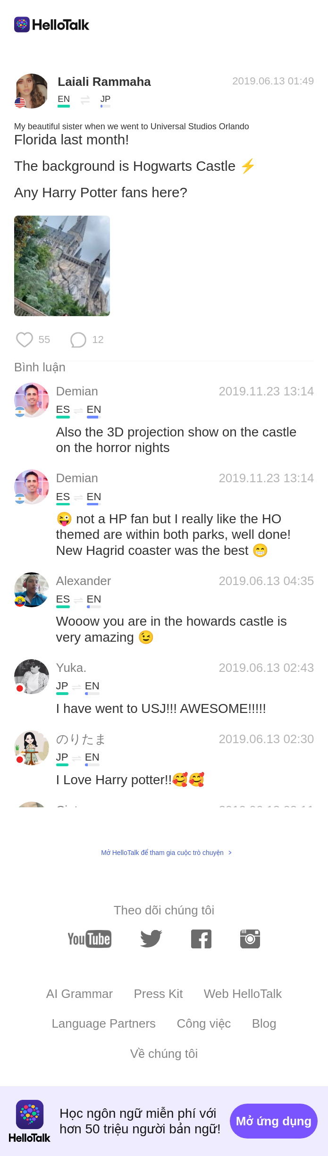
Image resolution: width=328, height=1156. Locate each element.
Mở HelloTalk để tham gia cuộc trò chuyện (162, 852)
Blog (264, 1023)
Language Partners (103, 1023)
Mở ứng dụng (274, 1121)
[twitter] (151, 939)
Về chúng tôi (164, 1053)
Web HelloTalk (243, 993)
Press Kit (158, 993)
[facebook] (201, 939)
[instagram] (250, 939)
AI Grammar (79, 993)
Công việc (204, 1023)
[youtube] (90, 938)
